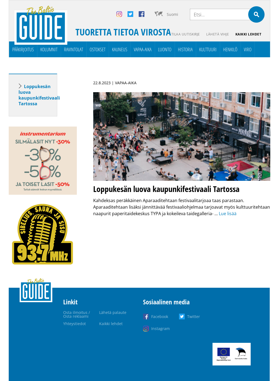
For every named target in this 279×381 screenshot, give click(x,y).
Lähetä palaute (112, 312)
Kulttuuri (208, 49)
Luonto (164, 49)
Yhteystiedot (74, 323)
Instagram (160, 328)
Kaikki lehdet (248, 34)
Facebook (159, 316)
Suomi (172, 14)
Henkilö (230, 49)
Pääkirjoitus (23, 49)
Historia (185, 49)
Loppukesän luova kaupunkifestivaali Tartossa (39, 95)
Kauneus (119, 49)
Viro (247, 49)
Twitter (193, 316)
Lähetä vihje (217, 34)
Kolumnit (48, 49)
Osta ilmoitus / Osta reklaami (76, 314)
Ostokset (97, 49)
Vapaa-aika (142, 49)
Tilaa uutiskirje (185, 34)
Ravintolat (73, 49)
